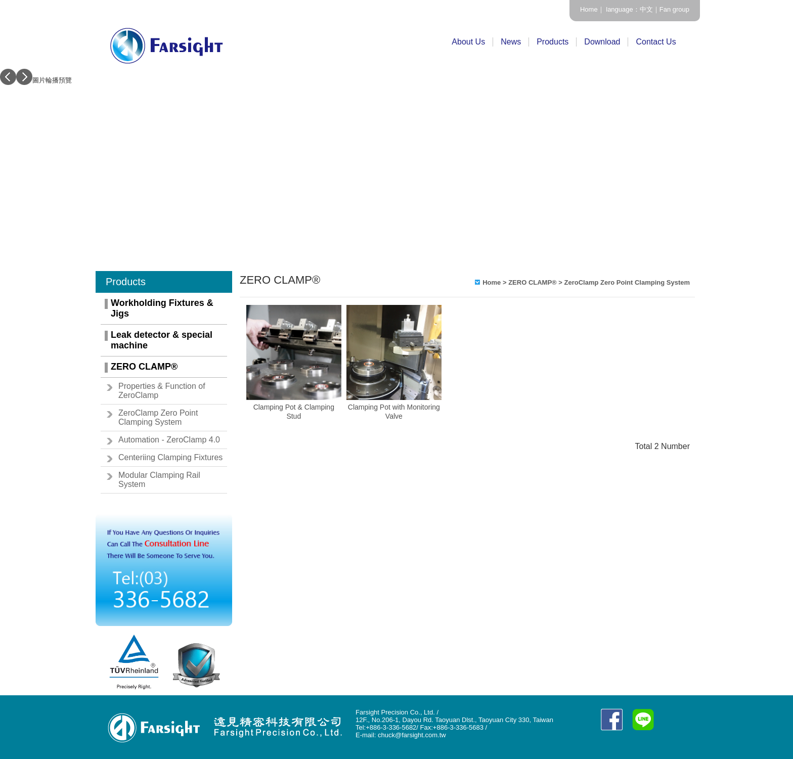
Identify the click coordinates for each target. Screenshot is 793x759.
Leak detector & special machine (161, 340)
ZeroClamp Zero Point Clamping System (158, 417)
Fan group (674, 9)
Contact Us (656, 41)
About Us (468, 41)
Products (552, 41)
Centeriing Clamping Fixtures (170, 457)
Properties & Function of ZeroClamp (161, 390)
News (511, 41)
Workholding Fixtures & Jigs (162, 308)
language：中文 (628, 9)
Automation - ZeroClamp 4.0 (169, 439)
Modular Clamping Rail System (159, 479)
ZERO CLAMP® (144, 367)
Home (589, 9)
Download (602, 41)
